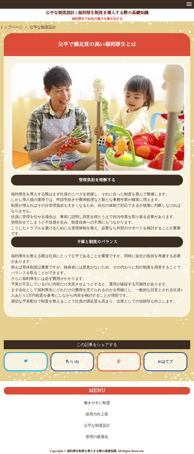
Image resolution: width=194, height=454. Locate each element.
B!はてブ (165, 361)
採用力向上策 (97, 414)
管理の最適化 (97, 437)
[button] (189, 4)
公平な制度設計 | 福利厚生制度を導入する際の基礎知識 (97, 13)
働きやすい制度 (97, 403)
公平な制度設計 (97, 425)
